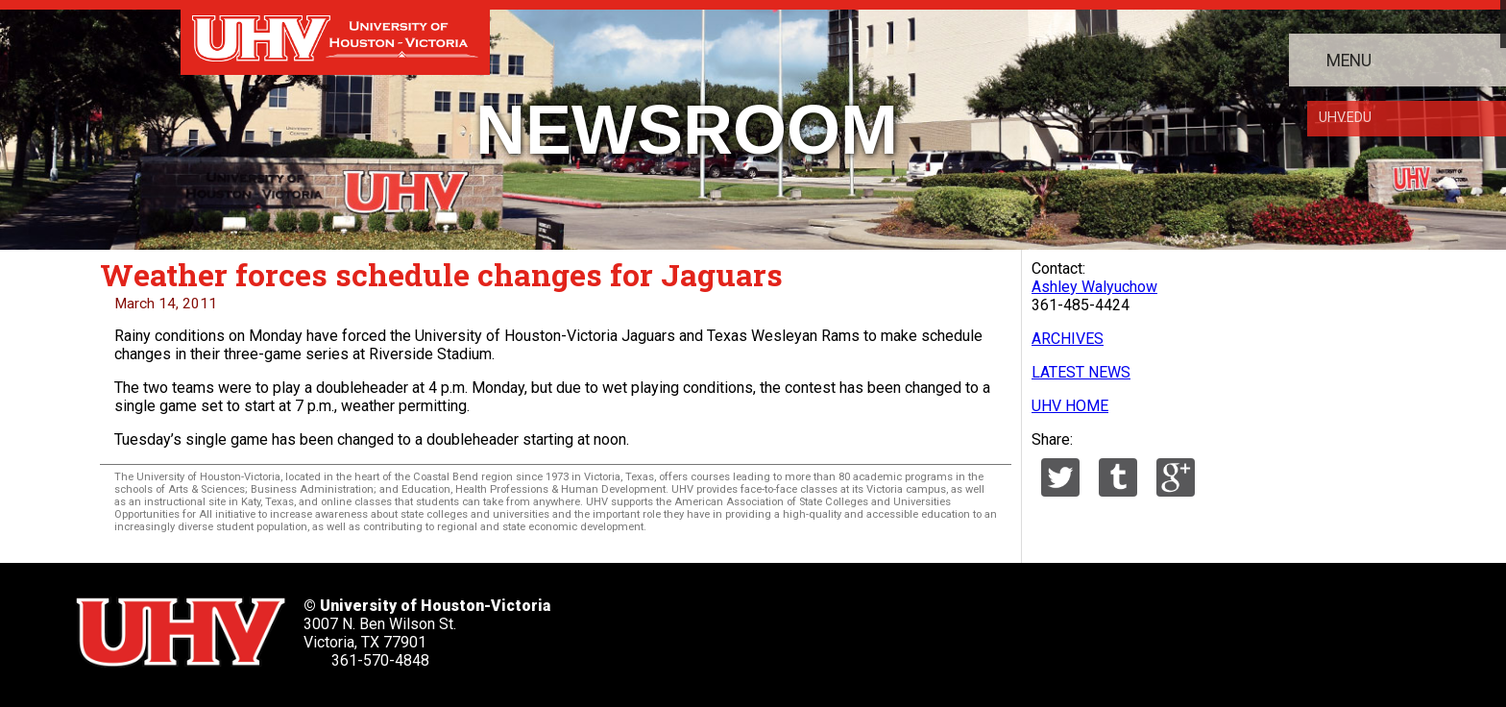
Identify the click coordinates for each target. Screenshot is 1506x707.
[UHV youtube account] (877, 626)
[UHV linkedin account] (813, 626)
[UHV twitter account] (685, 626)
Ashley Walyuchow (1094, 287)
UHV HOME (1070, 406)
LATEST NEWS (1081, 372)
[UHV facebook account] (749, 626)
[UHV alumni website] (1005, 626)
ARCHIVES (1068, 338)
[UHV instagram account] (942, 626)
